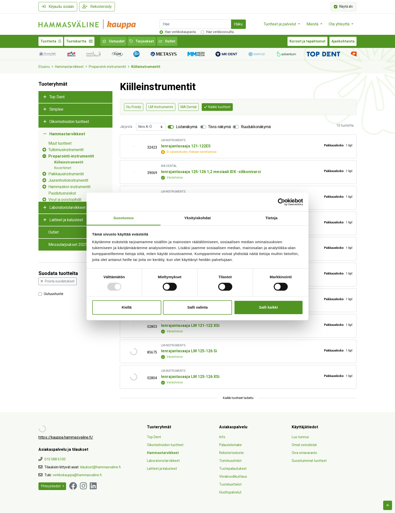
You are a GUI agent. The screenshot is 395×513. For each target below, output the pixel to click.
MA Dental (188, 107)
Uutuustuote (53, 293)
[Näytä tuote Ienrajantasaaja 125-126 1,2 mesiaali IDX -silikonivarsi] (133, 172)
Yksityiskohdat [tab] (197, 218)
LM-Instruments (160, 107)
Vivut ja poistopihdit (64, 200)
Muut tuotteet (60, 143)
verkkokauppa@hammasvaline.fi (77, 475)
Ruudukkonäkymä (256, 127)
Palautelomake (230, 445)
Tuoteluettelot (230, 484)
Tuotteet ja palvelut (280, 24)
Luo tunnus (300, 437)
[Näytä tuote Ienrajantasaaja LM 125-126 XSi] (133, 377)
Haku (238, 24)
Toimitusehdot (230, 460)
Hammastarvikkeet (69, 66)
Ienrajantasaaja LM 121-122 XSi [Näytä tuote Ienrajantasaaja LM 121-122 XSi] (190, 326)
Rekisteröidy (97, 7)
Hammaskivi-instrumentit (69, 187)
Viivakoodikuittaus (233, 476)
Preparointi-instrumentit (107, 66)
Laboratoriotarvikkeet (67, 208)
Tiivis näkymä (219, 127)
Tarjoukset (141, 41)
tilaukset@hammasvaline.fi (100, 467)
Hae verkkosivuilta (220, 32)
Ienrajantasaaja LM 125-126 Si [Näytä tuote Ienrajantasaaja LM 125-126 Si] (189, 351)
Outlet (167, 41)
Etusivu (44, 66)
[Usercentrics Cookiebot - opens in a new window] (281, 202)
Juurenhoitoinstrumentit (68, 180)
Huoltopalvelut (230, 492)
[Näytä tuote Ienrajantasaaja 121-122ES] (133, 146)
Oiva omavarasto (304, 452)
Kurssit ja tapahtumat (307, 41)
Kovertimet (62, 168)
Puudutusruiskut (62, 193)
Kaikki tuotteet (217, 107)
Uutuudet (113, 41)
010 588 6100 (55, 459)
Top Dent (57, 97)
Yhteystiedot (52, 486)
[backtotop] (387, 505)
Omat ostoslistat (304, 445)
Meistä (312, 24)
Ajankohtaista (343, 41)
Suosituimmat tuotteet (309, 460)
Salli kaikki (268, 307)
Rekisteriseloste (231, 452)
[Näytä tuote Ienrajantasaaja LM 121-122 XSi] (133, 326)
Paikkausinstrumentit (66, 174)
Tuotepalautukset (233, 468)
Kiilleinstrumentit (145, 66)
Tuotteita (50, 41)
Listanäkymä (186, 127)
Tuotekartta (79, 41)
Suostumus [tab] (123, 218)
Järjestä (126, 126)
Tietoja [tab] (272, 218)
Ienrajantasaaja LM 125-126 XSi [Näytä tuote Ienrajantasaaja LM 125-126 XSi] (190, 377)
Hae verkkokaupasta (180, 32)
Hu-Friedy (133, 107)
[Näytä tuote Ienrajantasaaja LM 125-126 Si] (133, 351)
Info (222, 437)
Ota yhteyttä (339, 24)
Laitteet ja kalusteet (66, 220)
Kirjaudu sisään (58, 7)
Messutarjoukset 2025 (67, 245)
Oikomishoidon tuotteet (69, 122)
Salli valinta (197, 307)
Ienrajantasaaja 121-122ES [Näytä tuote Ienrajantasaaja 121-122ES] (186, 146)
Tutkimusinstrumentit (66, 150)
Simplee (56, 109)
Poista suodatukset (57, 281)
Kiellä (126, 307)
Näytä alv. (346, 6)
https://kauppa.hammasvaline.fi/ (65, 437)
